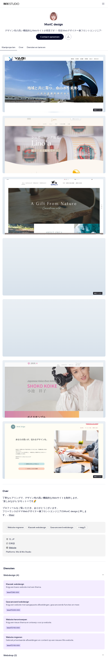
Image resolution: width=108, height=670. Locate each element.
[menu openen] (103, 4)
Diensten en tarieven (36, 47)
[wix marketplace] (11, 3)
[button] (54, 83)
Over (21, 47)
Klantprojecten (8, 47)
